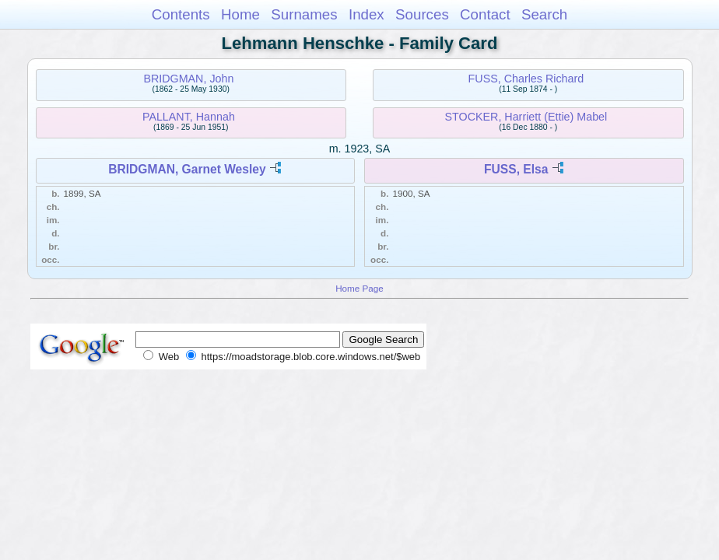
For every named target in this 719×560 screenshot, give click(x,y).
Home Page (359, 288)
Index (366, 14)
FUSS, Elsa (516, 169)
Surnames (304, 14)
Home (240, 14)
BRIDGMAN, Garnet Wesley (186, 169)
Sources (422, 14)
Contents (181, 14)
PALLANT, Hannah (188, 116)
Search (544, 14)
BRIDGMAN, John (188, 78)
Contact (485, 14)
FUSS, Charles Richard (526, 78)
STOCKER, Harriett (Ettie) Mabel (526, 116)
